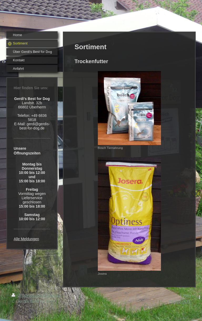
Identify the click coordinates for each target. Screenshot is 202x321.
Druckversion (27, 295)
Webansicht (179, 301)
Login (185, 295)
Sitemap (53, 295)
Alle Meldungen (26, 239)
